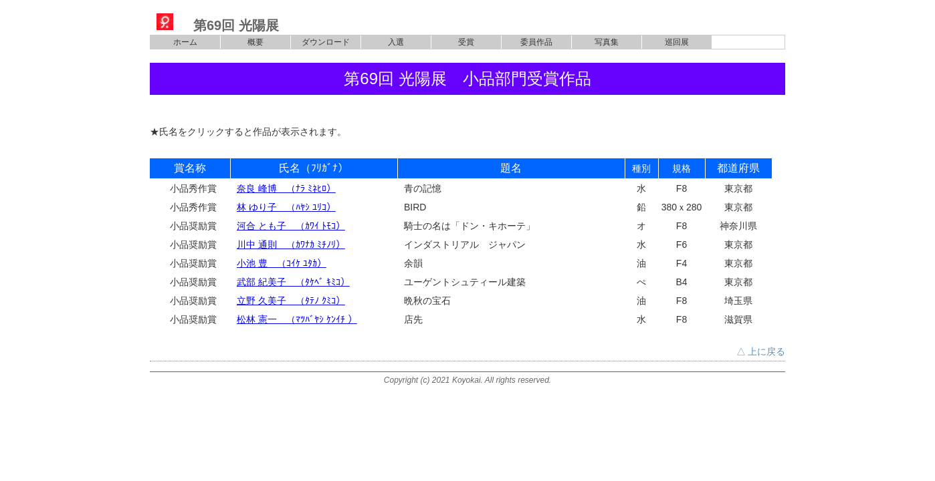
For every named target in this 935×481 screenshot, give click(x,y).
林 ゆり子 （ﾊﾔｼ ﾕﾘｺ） (286, 207)
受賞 (466, 42)
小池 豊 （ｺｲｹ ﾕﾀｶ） (281, 263)
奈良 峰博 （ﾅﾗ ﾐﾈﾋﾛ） (286, 188)
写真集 (607, 42)
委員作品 (536, 42)
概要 (255, 42)
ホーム (185, 42)
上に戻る (766, 351)
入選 (396, 42)
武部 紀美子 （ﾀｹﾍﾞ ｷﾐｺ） (293, 282)
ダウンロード (326, 42)
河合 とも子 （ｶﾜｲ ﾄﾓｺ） (291, 225)
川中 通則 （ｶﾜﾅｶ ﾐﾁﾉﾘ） (291, 244)
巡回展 (677, 42)
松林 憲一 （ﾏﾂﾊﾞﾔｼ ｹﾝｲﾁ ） (297, 319)
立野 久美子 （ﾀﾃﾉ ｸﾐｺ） (291, 300)
